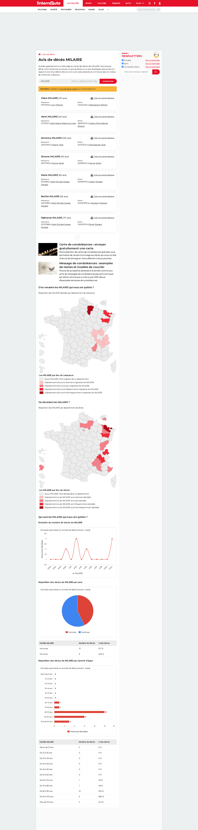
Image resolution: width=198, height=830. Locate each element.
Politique (42, 9)
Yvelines (103, 203)
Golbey (92, 182)
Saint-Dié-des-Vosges (60, 182)
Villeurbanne (94, 105)
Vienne (55, 163)
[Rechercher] (148, 9)
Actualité (126, 60)
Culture (102, 3)
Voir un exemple (152, 60)
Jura (61, 145)
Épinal (91, 224)
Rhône (59, 105)
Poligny (55, 145)
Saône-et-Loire (68, 123)
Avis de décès (49, 54)
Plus (140, 3)
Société (53, 9)
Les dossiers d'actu (130, 67)
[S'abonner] (141, 71)
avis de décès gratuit (69, 89)
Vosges (44, 185)
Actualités (73, 3)
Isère (61, 163)
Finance (116, 3)
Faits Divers (66, 9)
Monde (91, 9)
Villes (101, 9)
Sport (88, 3)
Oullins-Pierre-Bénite (98, 123)
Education (80, 9)
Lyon (53, 105)
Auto (128, 3)
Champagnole (94, 145)
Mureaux (95, 203)
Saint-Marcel (56, 123)
